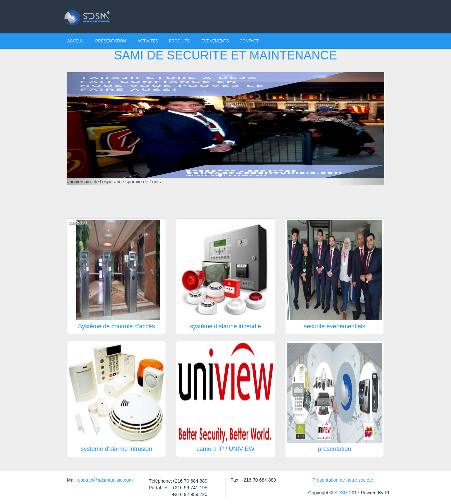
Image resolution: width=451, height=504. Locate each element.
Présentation (111, 41)
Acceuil (76, 41)
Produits (180, 41)
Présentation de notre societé (342, 480)
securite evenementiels (334, 326)
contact (249, 41)
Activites (148, 41)
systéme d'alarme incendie (225, 326)
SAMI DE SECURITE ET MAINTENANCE (225, 55)
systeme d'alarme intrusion (116, 449)
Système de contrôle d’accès (116, 326)
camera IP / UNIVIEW (226, 449)
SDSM (341, 492)
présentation (334, 449)
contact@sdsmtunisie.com (105, 480)
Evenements (215, 41)
